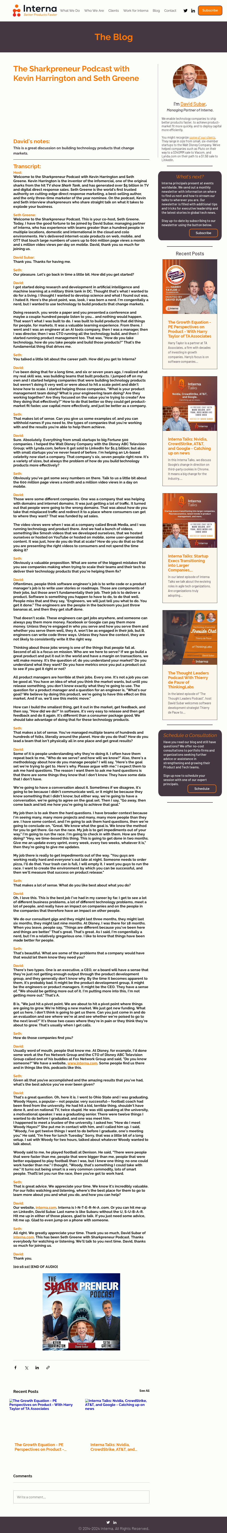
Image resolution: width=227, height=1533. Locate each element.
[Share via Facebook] (15, 1367)
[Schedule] (202, 789)
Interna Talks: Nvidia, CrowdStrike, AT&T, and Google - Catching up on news (119, 1447)
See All (144, 1390)
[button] (210, 10)
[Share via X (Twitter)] (26, 1367)
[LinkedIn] (193, 10)
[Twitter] (185, 10)
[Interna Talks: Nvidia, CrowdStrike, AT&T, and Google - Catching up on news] (119, 1418)
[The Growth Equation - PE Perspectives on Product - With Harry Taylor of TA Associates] (43, 1418)
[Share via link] (48, 1367)
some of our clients (202, 137)
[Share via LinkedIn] (37, 1367)
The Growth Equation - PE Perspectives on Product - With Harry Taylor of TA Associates (39, 1447)
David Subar (192, 104)
